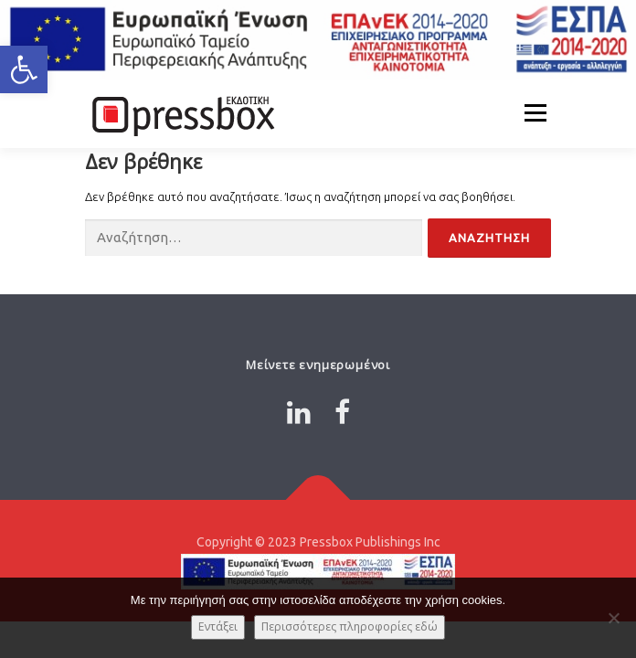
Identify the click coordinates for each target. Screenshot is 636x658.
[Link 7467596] (342, 412)
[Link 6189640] (299, 412)
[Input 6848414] (489, 238)
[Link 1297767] (318, 500)
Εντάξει (218, 626)
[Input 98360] (253, 238)
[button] (24, 69)
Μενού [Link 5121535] (535, 113)
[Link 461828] (181, 113)
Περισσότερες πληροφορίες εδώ (349, 626)
